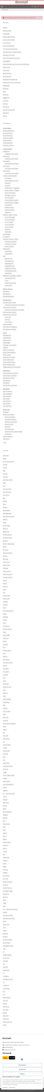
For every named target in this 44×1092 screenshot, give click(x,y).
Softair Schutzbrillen (8, 350)
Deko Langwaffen (7, 394)
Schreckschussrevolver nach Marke (14, 309)
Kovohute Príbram (8, 766)
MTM (4, 830)
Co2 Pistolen (6, 166)
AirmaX (5, 467)
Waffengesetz (6, 61)
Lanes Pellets (6, 781)
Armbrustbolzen (7, 140)
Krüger (5, 772)
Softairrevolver (7, 340)
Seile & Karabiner (8, 436)
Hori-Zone (5, 735)
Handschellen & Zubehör (10, 375)
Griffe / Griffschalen (10, 193)
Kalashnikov (6, 763)
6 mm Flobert (8, 322)
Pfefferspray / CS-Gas (8, 378)
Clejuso (5, 583)
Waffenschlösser (9, 207)
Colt (4, 592)
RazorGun (5, 885)
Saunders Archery (8, 915)
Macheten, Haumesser (11, 422)
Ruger (4, 903)
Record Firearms (7, 888)
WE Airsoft (6, 1009)
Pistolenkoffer (8, 253)
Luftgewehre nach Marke (11, 154)
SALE (4, 442)
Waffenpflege (6, 234)
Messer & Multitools (8, 414)
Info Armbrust (7, 43)
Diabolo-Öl (7, 229)
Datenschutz (12, 1087)
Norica (4, 836)
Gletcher (5, 693)
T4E (4, 964)
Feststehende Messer (10, 419)
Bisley (4, 522)
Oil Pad (5, 851)
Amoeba (5, 473)
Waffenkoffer (6, 249)
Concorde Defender (8, 610)
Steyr (4, 948)
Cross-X (5, 620)
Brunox (5, 580)
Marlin (4, 808)
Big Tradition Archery (8, 516)
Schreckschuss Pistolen (9, 302)
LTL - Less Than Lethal (9, 793)
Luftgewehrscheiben (10, 268)
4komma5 (6, 455)
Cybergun (5, 617)
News (4, 91)
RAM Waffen (6, 291)
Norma (5, 848)
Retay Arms (6, 894)
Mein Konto (6, 106)
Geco (4, 690)
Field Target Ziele (9, 261)
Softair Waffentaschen (9, 362)
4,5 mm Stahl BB (9, 224)
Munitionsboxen (9, 197)
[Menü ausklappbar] (1, 7)
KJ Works (5, 720)
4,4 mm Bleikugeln (10, 217)
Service (5, 116)
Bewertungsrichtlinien (9, 36)
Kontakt (5, 27)
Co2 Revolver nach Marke (11, 173)
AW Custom (6, 495)
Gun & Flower (6, 711)
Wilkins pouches (7, 1022)
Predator (5, 872)
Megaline (5, 814)
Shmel (4, 930)
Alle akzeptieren (22, 1065)
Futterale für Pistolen (10, 244)
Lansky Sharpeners (8, 784)
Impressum (5, 1087)
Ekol (4, 647)
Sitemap (5, 103)
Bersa (4, 504)
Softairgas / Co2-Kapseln (10, 345)
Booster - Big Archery (8, 543)
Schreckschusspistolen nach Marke (14, 305)
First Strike (6, 671)
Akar (4, 470)
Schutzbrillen (8, 205)
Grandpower (6, 702)
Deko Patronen (7, 401)
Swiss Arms (6, 958)
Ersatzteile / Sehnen (8, 145)
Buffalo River (6, 565)
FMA (4, 677)
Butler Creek (6, 598)
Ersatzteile (8, 183)
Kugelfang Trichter (10, 266)
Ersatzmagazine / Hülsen (12, 180)
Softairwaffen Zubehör (9, 357)
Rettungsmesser (9, 429)
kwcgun (5, 778)
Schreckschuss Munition (10, 314)
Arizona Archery (7, 489)
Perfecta (5, 860)
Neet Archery (6, 824)
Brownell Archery (7, 553)
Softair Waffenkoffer (8, 359)
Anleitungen (6, 33)
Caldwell (5, 604)
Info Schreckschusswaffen (10, 49)
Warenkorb (6, 113)
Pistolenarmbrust (8, 135)
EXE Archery (6, 659)
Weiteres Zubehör (9, 210)
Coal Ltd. (5, 586)
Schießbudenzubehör (11, 270)
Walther (5, 1003)
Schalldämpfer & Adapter (12, 202)
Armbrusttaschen (8, 143)
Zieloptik (5, 347)
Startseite (5, 94)
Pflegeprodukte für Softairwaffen (12, 367)
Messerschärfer (9, 424)
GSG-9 (4, 921)
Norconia (5, 845)
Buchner (5, 556)
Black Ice (5, 528)
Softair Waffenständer (9, 364)
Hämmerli (5, 717)
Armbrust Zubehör (8, 138)
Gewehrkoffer (8, 251)
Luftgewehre (6, 151)
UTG (4, 991)
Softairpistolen (7, 337)
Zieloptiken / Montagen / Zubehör (12, 275)
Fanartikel (7, 185)
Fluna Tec (5, 674)
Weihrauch (6, 1019)
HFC (4, 732)
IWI (4, 741)
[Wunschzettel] (38, 6)
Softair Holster (7, 355)
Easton (5, 641)
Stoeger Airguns (7, 955)
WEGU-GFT (6, 1015)
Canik (4, 589)
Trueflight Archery (8, 979)
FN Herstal (6, 684)
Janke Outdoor (7, 744)
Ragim (4, 866)
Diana (4, 632)
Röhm (4, 900)
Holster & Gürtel (9, 246)
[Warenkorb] (41, 6)
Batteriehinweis (7, 73)
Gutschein (6, 88)
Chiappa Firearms (8, 577)
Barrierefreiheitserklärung (10, 79)
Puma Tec (5, 878)
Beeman (5, 519)
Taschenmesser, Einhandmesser (14, 431)
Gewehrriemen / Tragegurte (12, 188)
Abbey (4, 458)
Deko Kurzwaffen (7, 391)
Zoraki (4, 1025)
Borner (5, 547)
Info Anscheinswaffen (9, 40)
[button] (32, 6)
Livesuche (5, 100)
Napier (5, 833)
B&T (4, 498)
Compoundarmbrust (8, 130)
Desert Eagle (6, 635)
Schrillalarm (6, 383)
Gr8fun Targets (7, 699)
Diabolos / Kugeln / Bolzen (10, 214)
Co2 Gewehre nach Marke (12, 163)
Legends (5, 790)
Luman (5, 796)
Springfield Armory (8, 945)
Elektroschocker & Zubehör (10, 373)
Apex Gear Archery (8, 480)
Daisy (4, 623)
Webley (5, 1012)
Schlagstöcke (6, 380)
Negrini (5, 839)
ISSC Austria (6, 738)
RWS (4, 906)
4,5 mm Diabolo (9, 222)
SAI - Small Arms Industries (10, 909)
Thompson (6, 976)
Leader (5, 787)
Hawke (5, 729)
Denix (4, 607)
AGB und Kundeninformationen (11, 58)
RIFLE (4, 927)
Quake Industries (7, 881)
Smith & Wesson (7, 939)
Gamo (4, 681)
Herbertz (5, 708)
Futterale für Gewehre (10, 241)
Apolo (4, 483)
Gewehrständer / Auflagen (12, 190)
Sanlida (5, 912)
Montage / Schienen (10, 195)
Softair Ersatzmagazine (9, 352)
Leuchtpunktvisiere (10, 278)
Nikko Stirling (6, 842)
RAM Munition (7, 294)
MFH (4, 821)
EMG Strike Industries (9, 918)
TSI (4, 982)
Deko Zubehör (7, 403)
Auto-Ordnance (7, 492)
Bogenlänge (6, 85)
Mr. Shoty (5, 754)
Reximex (5, 897)
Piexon (5, 863)
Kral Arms (5, 769)
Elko (4, 653)
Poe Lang (5, 869)
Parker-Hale (6, 857)
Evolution (5, 644)
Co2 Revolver (6, 171)
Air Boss (5, 464)
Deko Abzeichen (7, 406)
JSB (4, 760)
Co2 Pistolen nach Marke (11, 168)
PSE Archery (6, 875)
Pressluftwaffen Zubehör (11, 200)
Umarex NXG (6, 751)
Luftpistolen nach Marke (11, 158)
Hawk (4, 726)
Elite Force (6, 638)
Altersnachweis (7, 76)
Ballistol (5, 507)
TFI (3, 973)
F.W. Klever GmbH (7, 662)
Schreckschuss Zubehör (9, 329)
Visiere (6, 280)
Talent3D (5, 967)
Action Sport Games (8, 461)
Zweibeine (7, 212)
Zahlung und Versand (9, 55)
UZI (4, 994)
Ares (4, 486)
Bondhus (5, 540)
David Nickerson (7, 629)
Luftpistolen (6, 156)
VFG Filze (5, 1000)
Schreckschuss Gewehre (9, 312)
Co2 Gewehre (6, 161)
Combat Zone (6, 595)
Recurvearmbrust (7, 133)
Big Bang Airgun (7, 513)
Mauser (5, 805)
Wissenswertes (7, 30)
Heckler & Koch (7, 687)
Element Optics (7, 650)
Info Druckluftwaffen (8, 46)
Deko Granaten (7, 396)
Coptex (5, 614)
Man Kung (5, 802)
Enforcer (5, 656)
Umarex (5, 748)
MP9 (4, 827)
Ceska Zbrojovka (7, 574)
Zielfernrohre (8, 285)
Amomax (5, 476)
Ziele (4, 256)
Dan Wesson (6, 626)
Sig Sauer (5, 933)
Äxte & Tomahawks (10, 417)
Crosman (5, 601)
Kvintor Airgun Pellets (9, 775)
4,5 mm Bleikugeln (10, 219)
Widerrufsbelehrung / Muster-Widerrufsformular (16, 64)
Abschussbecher (7, 324)
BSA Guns (5, 550)
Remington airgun (8, 891)
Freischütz (6, 668)
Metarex (5, 818)
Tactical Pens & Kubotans (10, 385)
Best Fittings (6, 525)
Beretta (5, 501)
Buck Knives (6, 562)
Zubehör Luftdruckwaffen (10, 175)
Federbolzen (8, 231)
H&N (4, 714)
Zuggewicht (6, 97)
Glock (4, 696)
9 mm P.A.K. (8, 317)
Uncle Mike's (6, 988)
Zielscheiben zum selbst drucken (12, 52)
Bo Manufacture (7, 534)
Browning (5, 559)
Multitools (7, 426)
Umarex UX (6, 985)
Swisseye (5, 961)
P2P (4, 854)
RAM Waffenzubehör (8, 296)
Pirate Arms (6, 924)
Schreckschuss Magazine (10, 327)
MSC (4, 757)
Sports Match (6, 942)
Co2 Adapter (8, 178)
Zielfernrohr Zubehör (10, 283)
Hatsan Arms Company (9, 723)
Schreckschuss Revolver (9, 307)
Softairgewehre (7, 335)
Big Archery (6, 531)
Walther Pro (6, 1006)
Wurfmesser (8, 434)
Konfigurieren (22, 1069)
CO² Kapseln (6, 236)
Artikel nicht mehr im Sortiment (11, 82)
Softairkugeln (6, 342)
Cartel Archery (6, 571)
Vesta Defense (7, 997)
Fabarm (5, 665)
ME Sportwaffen (7, 811)
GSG (4, 705)
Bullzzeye (5, 568)
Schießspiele (8, 273)
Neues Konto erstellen (9, 110)
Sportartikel (6, 439)
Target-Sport (6, 970)
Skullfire (5, 936)
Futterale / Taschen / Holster (10, 239)
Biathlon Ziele (8, 258)
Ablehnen (22, 1073)
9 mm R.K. (7, 319)
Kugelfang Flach (9, 263)
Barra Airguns (6, 510)
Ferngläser (6, 412)
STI (4, 952)
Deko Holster (6, 398)
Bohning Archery (7, 537)
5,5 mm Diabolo (9, 227)
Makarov (5, 799)
